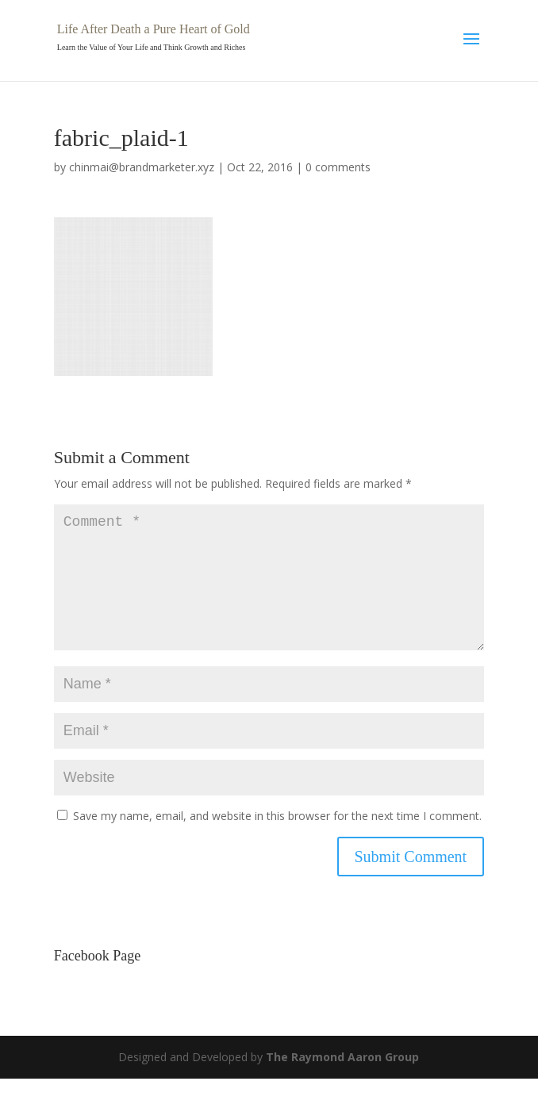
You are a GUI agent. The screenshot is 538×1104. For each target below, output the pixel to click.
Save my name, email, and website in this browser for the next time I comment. (277, 841)
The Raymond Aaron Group (342, 1082)
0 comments (338, 166)
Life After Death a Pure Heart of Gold (153, 29)
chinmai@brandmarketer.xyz (141, 166)
